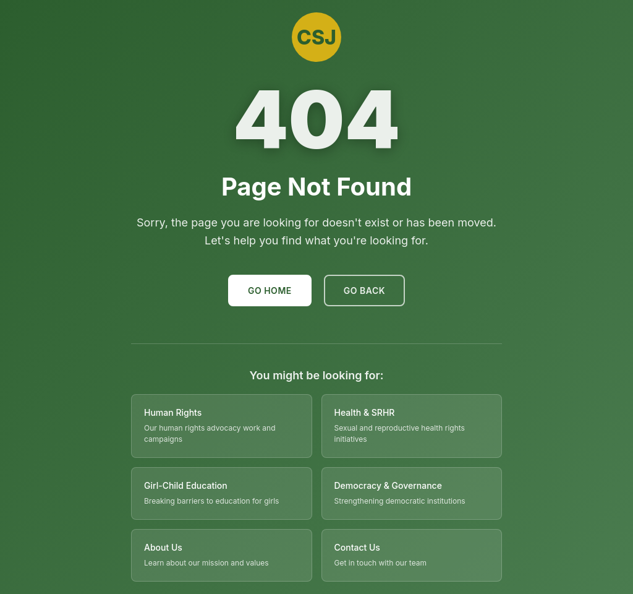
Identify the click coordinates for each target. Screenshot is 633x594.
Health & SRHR (364, 412)
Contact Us (357, 547)
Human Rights (173, 412)
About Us (163, 547)
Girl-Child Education (185, 485)
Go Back (364, 290)
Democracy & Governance (388, 485)
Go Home (270, 290)
